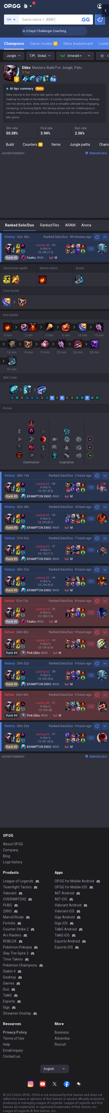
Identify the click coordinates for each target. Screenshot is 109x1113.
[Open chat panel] (105, 90)
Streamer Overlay (17, 1013)
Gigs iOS (61, 923)
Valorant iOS (64, 911)
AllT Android (64, 893)
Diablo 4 (9, 971)
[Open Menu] (100, 6)
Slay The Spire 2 (16, 953)
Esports (9, 1001)
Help (6, 1044)
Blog (6, 856)
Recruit (60, 1044)
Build (10, 145)
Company (10, 850)
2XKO (7, 911)
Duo (6, 989)
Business (62, 1032)
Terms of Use (13, 1038)
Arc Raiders (12, 935)
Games (8, 983)
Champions (14, 43)
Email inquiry (13, 1050)
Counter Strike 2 (16, 929)
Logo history (12, 862)
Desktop (9, 977)
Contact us (11, 1056)
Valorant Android (68, 905)
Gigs (6, 1007)
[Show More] (28, 6)
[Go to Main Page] (12, 6)
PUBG (7, 905)
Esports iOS (64, 947)
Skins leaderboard (78, 43)
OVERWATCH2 (14, 899)
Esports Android (67, 941)
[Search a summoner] (85, 20)
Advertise (62, 1038)
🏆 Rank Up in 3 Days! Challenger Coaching (54, 31)
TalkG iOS (62, 935)
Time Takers (13, 959)
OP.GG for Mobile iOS (71, 887)
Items (56, 145)
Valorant (10, 893)
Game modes (43, 43)
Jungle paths (80, 145)
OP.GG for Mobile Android (74, 881)
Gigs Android (65, 917)
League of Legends (18, 881)
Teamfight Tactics (17, 887)
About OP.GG (13, 844)
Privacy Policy (15, 1032)
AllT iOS (61, 899)
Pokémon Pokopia (17, 947)
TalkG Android (66, 929)
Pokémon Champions (20, 965)
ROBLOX (10, 941)
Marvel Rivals (13, 917)
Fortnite (9, 923)
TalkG (7, 995)
